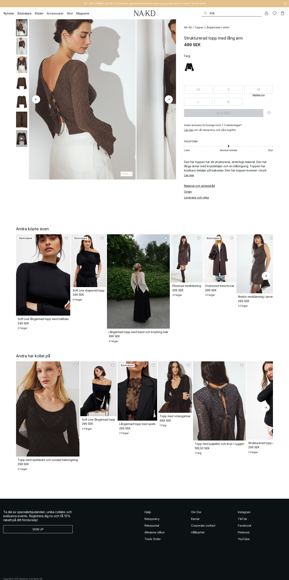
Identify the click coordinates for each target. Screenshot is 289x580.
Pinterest (243, 523)
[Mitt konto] (266, 13)
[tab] (21, 27)
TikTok (242, 510)
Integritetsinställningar (90, 574)
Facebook (244, 516)
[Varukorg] (282, 13)
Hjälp (147, 503)
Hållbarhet (198, 523)
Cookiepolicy (71, 574)
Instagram (244, 503)
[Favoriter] (274, 13)
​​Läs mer (188, 129)
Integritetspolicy (54, 574)
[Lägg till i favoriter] (269, 113)
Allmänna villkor (154, 523)
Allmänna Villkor (11, 574)
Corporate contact (203, 516)
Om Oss (196, 503)
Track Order (152, 530)
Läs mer (189, 175)
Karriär (195, 510)
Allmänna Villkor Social (33, 574)
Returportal (151, 516)
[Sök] (231, 13)
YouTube (244, 530)
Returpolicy (152, 510)
